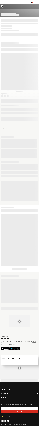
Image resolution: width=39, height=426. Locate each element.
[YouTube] (2, 421)
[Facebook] (5, 421)
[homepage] (4, 2)
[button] (36, 2)
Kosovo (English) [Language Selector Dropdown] (6, 416)
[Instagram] (8, 421)
